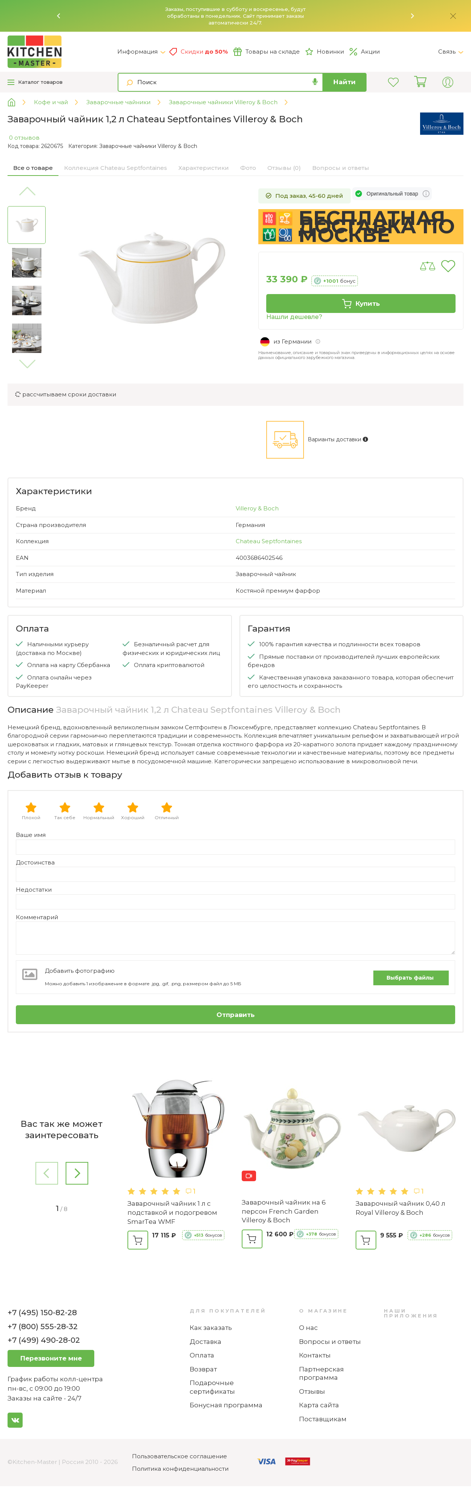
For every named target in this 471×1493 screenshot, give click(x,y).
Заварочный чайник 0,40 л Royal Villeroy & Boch (400, 1208)
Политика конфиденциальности (180, 1468)
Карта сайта (319, 1405)
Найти (344, 82)
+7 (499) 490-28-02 (44, 1340)
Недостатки (34, 889)
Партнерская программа (321, 1373)
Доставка (205, 1341)
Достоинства (35, 862)
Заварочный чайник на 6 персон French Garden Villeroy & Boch (284, 1211)
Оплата (202, 1355)
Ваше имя (31, 834)
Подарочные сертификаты (212, 1387)
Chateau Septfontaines (269, 541)
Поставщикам (323, 1419)
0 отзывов (24, 137)
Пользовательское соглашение (179, 1456)
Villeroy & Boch (257, 508)
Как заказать (211, 1327)
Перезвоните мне (51, 1358)
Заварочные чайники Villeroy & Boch (148, 146)
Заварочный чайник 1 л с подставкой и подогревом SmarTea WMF (172, 1212)
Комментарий (37, 917)
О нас (308, 1327)
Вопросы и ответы (330, 1341)
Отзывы (312, 1391)
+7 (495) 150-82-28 (42, 1312)
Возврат (203, 1369)
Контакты (315, 1355)
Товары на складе (266, 52)
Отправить (235, 1014)
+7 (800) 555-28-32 (43, 1326)
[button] (58, 16)
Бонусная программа (226, 1405)
